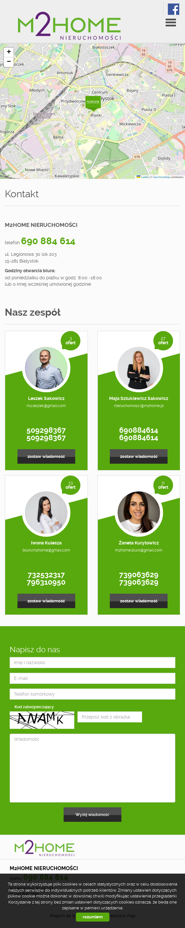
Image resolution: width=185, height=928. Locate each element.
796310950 (46, 582)
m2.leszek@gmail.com (46, 406)
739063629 (139, 574)
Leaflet (143, 177)
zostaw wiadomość (46, 456)
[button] (93, 102)
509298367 (46, 430)
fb (174, 9)
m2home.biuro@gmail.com (138, 550)
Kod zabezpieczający (34, 707)
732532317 (46, 574)
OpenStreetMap (161, 177)
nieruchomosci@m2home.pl (139, 406)
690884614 (138, 430)
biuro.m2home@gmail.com (46, 550)
